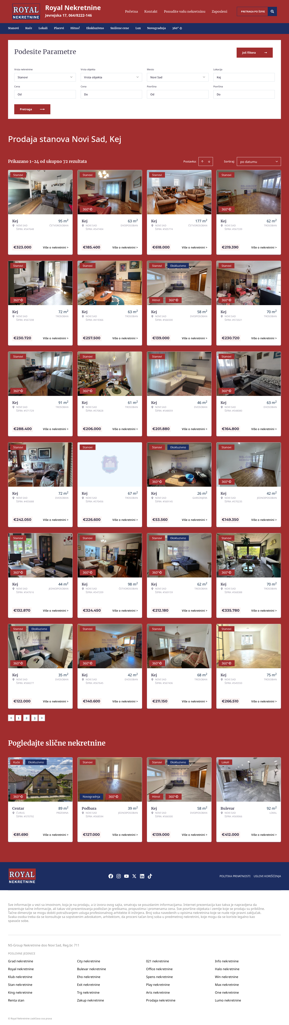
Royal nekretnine (21, 967)
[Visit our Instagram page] (118, 874)
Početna (131, 11)
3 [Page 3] (35, 716)
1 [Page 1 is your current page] (18, 716)
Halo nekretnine (227, 967)
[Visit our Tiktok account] (150, 874)
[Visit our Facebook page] (110, 874)
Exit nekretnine (88, 983)
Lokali (43, 28)
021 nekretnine (157, 960)
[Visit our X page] (134, 874)
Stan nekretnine (20, 983)
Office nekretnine (159, 967)
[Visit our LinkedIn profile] (142, 874)
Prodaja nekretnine (160, 999)
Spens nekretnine (159, 975)
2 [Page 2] (26, 716)
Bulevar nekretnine (91, 967)
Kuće (28, 28)
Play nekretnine (158, 983)
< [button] (11, 716)
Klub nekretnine (20, 975)
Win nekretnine (226, 975)
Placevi (59, 28)
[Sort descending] (209, 160)
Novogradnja (156, 28)
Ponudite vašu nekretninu (184, 11)
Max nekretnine (227, 983)
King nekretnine (20, 991)
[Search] (272, 11)
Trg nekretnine (88, 991)
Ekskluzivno (95, 28)
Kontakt (151, 11)
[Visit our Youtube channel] (126, 874)
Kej (219, 76)
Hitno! (75, 28)
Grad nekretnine (20, 960)
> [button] (42, 716)
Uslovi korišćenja (267, 875)
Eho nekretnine (88, 975)
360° (177, 28)
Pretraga (32, 108)
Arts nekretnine (158, 991)
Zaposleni (219, 11)
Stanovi (13, 28)
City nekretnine (88, 960)
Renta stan (16, 999)
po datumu (248, 160)
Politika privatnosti (235, 875)
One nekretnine (227, 991)
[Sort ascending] (202, 160)
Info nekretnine (227, 960)
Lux (138, 28)
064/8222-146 (80, 15)
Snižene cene (119, 28)
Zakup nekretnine (90, 999)
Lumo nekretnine (228, 999)
